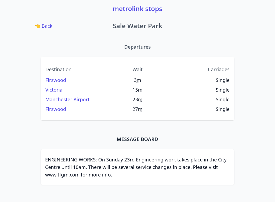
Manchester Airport (67, 99)
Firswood (55, 80)
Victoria (54, 89)
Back (43, 25)
